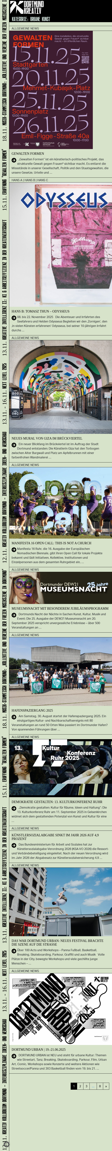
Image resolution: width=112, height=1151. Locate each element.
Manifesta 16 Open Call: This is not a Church (51, 543)
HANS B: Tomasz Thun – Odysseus (41, 311)
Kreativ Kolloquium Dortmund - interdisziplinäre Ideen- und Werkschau (3, 1084)
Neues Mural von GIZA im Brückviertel (47, 438)
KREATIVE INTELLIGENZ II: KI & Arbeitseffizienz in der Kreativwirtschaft (3, 875)
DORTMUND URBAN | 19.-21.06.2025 (39, 1049)
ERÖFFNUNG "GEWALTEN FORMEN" (3, 767)
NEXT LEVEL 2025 (3, 981)
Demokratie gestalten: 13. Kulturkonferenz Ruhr (57, 802)
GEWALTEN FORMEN (28, 154)
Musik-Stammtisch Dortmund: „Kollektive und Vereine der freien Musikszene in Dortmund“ (3, 649)
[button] (6, 1144)
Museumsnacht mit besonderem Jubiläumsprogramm (60, 608)
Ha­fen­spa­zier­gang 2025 (32, 710)
